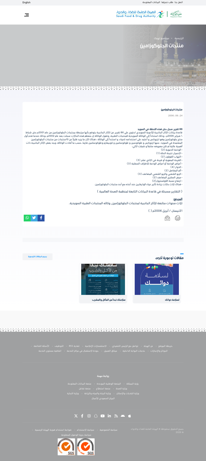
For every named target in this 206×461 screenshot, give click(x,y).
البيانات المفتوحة (151, 2)
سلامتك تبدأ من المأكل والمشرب (109, 300)
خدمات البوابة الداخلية (133, 351)
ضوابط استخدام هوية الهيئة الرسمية (53, 430)
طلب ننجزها (167, 2)
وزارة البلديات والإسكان (127, 394)
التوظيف (59, 346)
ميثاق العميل (110, 351)
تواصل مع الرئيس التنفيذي (125, 346)
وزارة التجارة (73, 394)
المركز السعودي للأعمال (103, 399)
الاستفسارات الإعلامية (96, 346)
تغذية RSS (74, 346)
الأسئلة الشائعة (41, 346)
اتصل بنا (179, 2)
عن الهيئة (148, 346)
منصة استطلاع (103, 389)
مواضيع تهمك (161, 38)
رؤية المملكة (132, 384)
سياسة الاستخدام (85, 430)
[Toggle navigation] (27, 15)
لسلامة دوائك (172, 300)
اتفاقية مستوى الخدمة (49, 351)
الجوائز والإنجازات (159, 351)
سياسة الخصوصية (108, 430)
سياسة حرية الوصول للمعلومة (76, 435)
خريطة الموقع (165, 346)
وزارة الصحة (121, 389)
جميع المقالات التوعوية (37, 256)
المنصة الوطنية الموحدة (109, 384)
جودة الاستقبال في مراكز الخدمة (83, 351)
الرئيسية (179, 38)
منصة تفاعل (85, 389)
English (26, 2)
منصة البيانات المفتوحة (79, 384)
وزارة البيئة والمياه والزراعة (97, 394)
